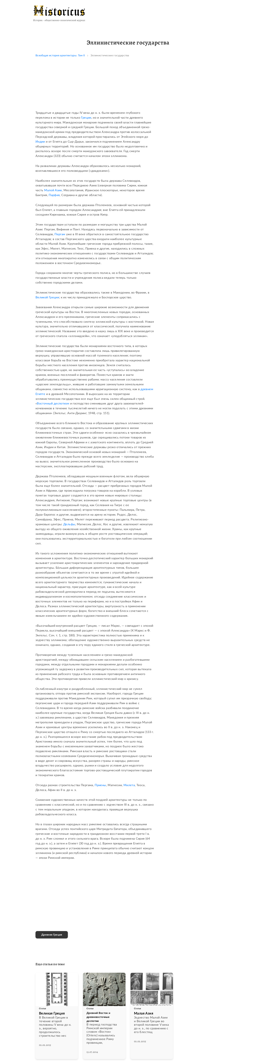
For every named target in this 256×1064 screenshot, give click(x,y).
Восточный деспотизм (53, 403)
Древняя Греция (51, 934)
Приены (100, 785)
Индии (40, 141)
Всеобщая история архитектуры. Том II (60, 55)
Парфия (54, 195)
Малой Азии (53, 190)
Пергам (59, 234)
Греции (86, 117)
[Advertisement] (95, 87)
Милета (129, 785)
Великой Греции (47, 297)
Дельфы (69, 524)
